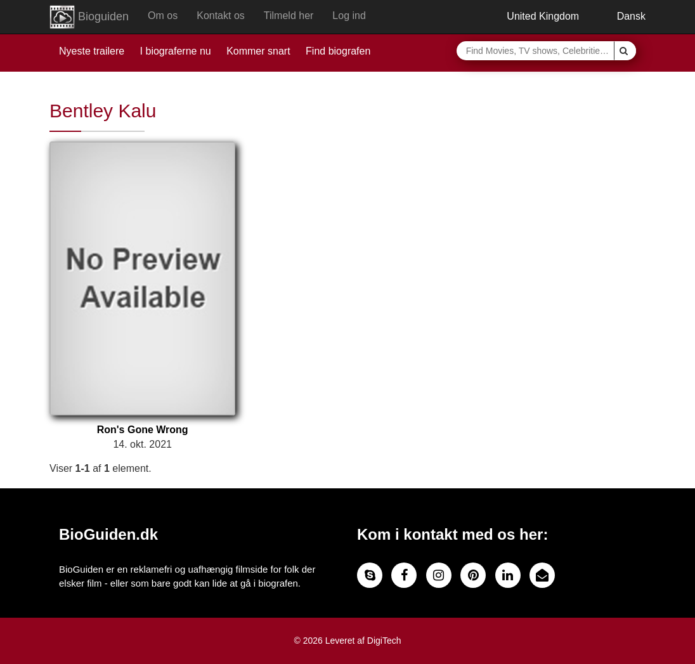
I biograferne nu (175, 51)
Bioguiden (89, 17)
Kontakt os (221, 15)
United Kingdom (533, 16)
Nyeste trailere (91, 51)
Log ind (349, 15)
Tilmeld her (289, 15)
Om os (163, 15)
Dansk (622, 16)
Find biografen (338, 51)
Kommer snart (258, 51)
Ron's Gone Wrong (142, 429)
